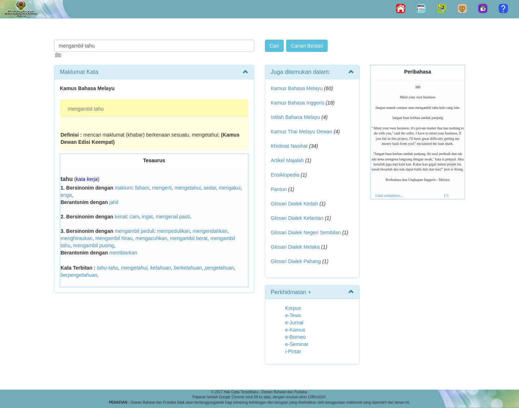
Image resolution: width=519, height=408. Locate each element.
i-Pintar (293, 351)
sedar (210, 188)
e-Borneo (295, 337)
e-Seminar (297, 344)
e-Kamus (295, 330)
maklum (123, 188)
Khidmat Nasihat (289, 146)
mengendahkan (210, 231)
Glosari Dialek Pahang (296, 261)
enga (66, 195)
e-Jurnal (294, 322)
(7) (446, 196)
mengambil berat (189, 238)
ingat (147, 216)
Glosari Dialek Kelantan (297, 218)
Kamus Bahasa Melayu (297, 88)
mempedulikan (173, 231)
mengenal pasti (173, 216)
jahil (113, 202)
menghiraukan (77, 238)
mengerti (162, 188)
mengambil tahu (86, 109)
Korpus (293, 308)
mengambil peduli (134, 231)
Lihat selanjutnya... (389, 196)
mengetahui (187, 188)
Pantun (279, 189)
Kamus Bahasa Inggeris (297, 103)
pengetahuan (219, 268)
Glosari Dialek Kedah (294, 204)
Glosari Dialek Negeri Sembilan (306, 232)
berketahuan (188, 268)
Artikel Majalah (287, 160)
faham (142, 188)
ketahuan (160, 268)
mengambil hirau (114, 238)
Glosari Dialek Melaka (295, 247)
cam (134, 216)
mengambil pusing (93, 245)
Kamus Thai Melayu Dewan (301, 131)
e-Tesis (293, 315)
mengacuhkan (151, 238)
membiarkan (123, 253)
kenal (121, 216)
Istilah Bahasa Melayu (295, 117)
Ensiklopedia (285, 175)
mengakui (230, 188)
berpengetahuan (79, 275)
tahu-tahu (107, 268)
